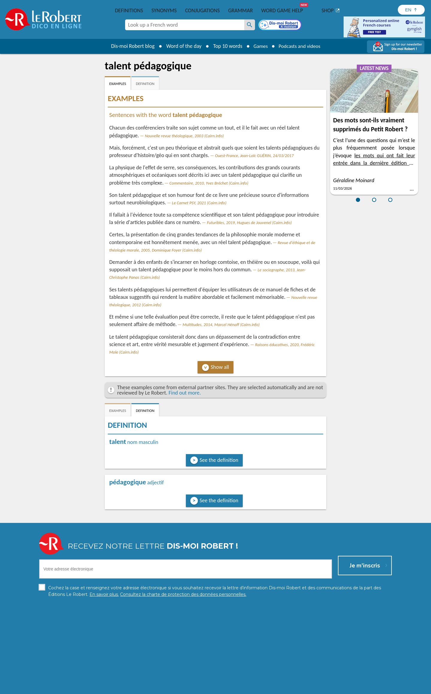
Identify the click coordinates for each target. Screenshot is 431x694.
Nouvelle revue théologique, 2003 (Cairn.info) (184, 136)
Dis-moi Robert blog (130, 46)
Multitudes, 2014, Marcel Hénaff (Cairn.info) (221, 324)
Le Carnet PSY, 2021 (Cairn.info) (199, 203)
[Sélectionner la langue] (411, 10)
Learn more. (292, 679)
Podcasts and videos (300, 46)
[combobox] (184, 24)
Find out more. (185, 392)
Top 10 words (225, 46)
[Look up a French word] (249, 24)
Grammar (240, 10)
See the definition (219, 460)
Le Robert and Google (304, 688)
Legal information (190, 688)
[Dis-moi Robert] (280, 25)
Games (259, 46)
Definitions (129, 10)
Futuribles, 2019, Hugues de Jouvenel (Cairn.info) (249, 222)
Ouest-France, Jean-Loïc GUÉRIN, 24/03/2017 (254, 155)
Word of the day (181, 46)
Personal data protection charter (137, 688)
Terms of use (267, 688)
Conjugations (202, 10)
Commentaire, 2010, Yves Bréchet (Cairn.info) (208, 183)
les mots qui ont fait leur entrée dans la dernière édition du (374, 163)
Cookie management (230, 688)
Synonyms (164, 10)
